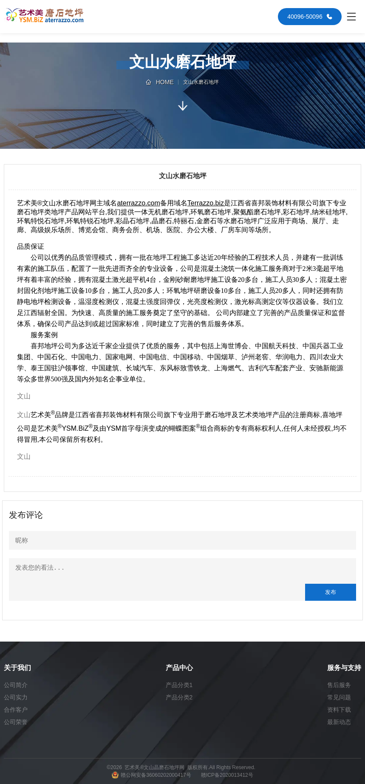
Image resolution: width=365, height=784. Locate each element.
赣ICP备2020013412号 (227, 775)
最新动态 (339, 722)
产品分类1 (179, 685)
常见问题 (339, 697)
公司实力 (16, 697)
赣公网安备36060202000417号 (156, 775)
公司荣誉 (16, 722)
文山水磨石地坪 (201, 82)
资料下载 (339, 709)
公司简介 (16, 685)
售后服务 (339, 685)
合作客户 (16, 709)
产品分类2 (179, 697)
